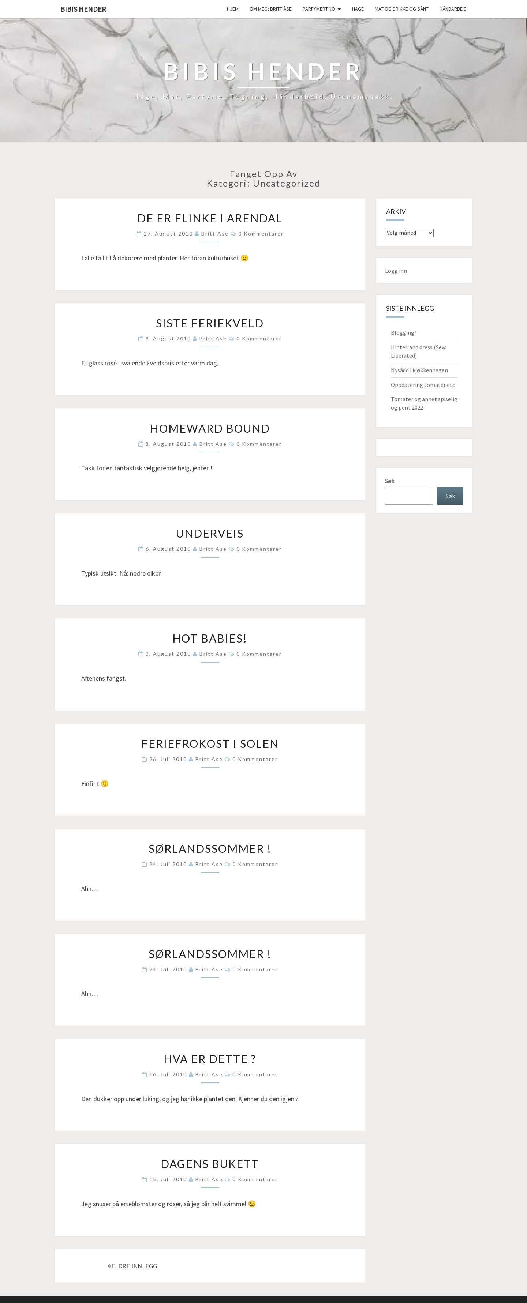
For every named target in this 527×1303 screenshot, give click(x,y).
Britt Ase (215, 233)
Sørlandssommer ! (210, 848)
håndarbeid (453, 8)
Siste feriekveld (210, 322)
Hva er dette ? (210, 1058)
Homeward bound (210, 428)
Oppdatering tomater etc (423, 384)
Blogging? (403, 332)
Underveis (210, 533)
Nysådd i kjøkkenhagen (419, 370)
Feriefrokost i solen (210, 743)
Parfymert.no (319, 8)
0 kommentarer (261, 233)
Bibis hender (83, 9)
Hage (358, 8)
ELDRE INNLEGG (132, 1266)
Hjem (233, 8)
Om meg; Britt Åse (271, 8)
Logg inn (396, 270)
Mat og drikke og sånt (402, 8)
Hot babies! (209, 638)
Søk (389, 481)
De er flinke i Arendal (210, 218)
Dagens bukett (210, 1163)
